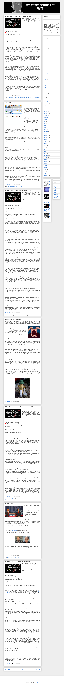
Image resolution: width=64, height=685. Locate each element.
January (45, 48)
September (46, 85)
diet (18, 97)
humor (17, 557)
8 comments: (7, 401)
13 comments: (8, 496)
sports (10, 98)
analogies (15, 313)
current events (14, 97)
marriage (29, 97)
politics (38, 97)
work (21, 186)
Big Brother (13, 498)
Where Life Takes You (56, 197)
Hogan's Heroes (14, 530)
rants (20, 402)
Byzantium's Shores (56, 190)
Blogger (38, 682)
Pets (16, 186)
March (45, 81)
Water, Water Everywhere (13, 319)
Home (22, 669)
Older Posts (37, 669)
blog (12, 186)
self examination (22, 315)
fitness (24, 97)
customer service (11, 402)
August (45, 38)
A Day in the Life (10, 102)
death (28, 313)
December (46, 75)
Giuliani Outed (9, 503)
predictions (6, 98)
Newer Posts (7, 669)
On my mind (17, 402)
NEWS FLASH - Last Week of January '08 (18, 16)
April (45, 68)
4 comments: (7, 555)
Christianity (10, 97)
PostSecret (56, 192)
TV (28, 315)
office (15, 315)
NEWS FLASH (34, 97)
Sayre (27, 547)
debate (22, 498)
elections (21, 97)
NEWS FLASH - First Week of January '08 (18, 561)
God (27, 97)
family (14, 186)
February (46, 42)
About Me (9, 186)
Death (49, 183)
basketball (9, 498)
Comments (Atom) (25, 673)
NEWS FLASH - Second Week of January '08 (19, 407)
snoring (19, 186)
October (45, 44)
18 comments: (8, 95)
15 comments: (8, 184)
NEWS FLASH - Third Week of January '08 (18, 190)
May (45, 66)
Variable (55, 184)
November (46, 60)
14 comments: (8, 663)
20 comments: (8, 312)
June (45, 40)
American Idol (10, 313)
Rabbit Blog (56, 194)
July (45, 62)
